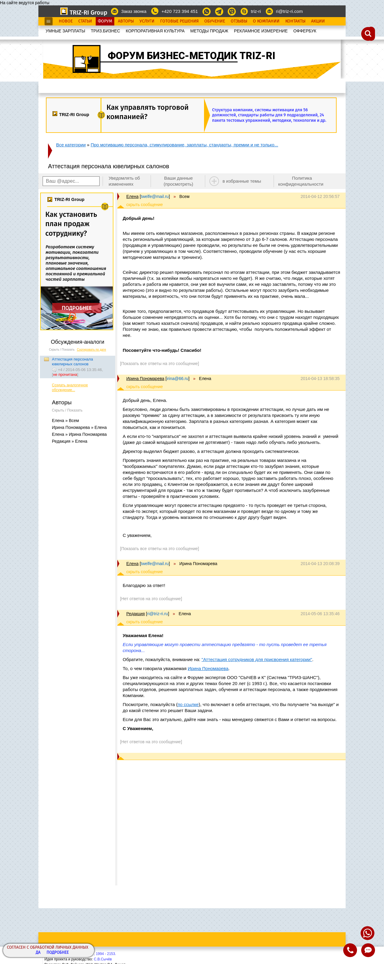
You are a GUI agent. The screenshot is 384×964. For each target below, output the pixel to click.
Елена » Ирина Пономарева (79, 434)
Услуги (147, 21)
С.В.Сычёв (103, 959)
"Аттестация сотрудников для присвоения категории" (257, 659)
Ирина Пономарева (145, 378)
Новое (66, 21)
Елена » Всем (65, 420)
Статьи (85, 21)
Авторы (126, 21)
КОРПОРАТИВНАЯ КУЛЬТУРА (155, 30)
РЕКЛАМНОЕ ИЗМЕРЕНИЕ (261, 30)
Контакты (295, 21)
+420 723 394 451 (179, 11)
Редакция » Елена (69, 441)
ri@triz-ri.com (289, 11)
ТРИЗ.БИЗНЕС (105, 30)
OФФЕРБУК (304, 30)
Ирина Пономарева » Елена (79, 427)
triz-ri (256, 11)
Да (38, 953)
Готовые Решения (179, 21)
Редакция (135, 613)
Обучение (214, 21)
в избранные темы (242, 181)
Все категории (71, 144)
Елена (132, 196)
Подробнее (57, 953)
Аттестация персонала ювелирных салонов (72, 361)
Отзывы (239, 21)
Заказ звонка (133, 11)
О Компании (266, 21)
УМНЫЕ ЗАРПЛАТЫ (65, 30)
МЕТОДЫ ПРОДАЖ (209, 30)
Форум (105, 21)
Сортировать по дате (91, 349)
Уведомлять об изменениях (124, 181)
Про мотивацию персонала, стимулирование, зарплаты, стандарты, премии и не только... (184, 144)
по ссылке (188, 704)
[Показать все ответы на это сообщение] (159, 363)
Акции (318, 21)
